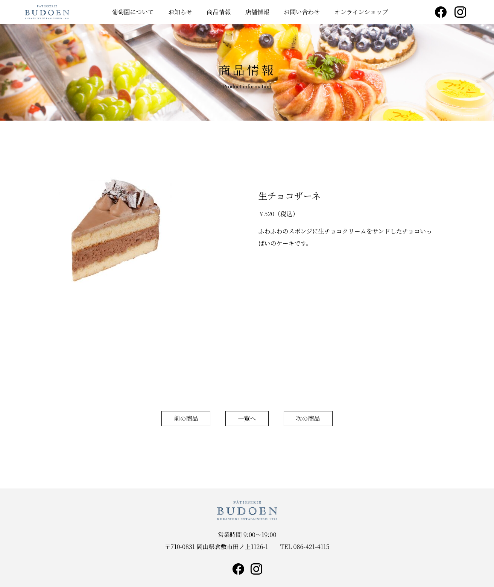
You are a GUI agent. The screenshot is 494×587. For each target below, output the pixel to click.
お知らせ (180, 12)
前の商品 (186, 418)
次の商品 (308, 418)
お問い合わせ (302, 12)
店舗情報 (257, 12)
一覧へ (247, 418)
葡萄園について (133, 12)
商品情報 (219, 12)
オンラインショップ (361, 12)
